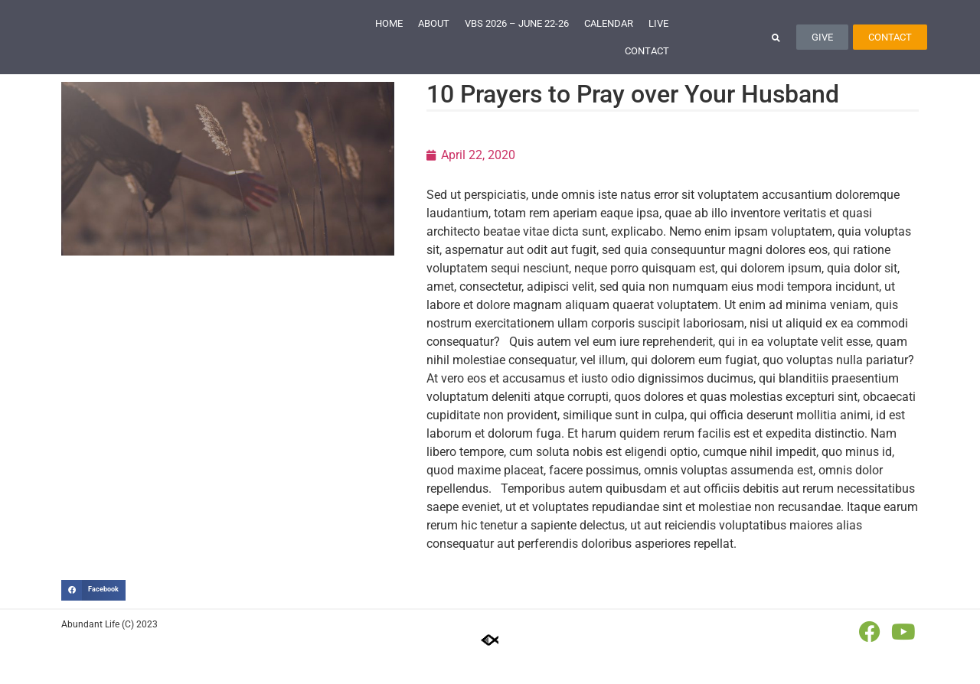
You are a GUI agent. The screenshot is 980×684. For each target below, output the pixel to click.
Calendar (608, 38)
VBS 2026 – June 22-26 (517, 38)
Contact (647, 65)
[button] (776, 51)
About (433, 38)
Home (389, 38)
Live (658, 38)
